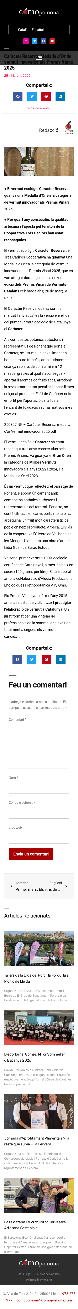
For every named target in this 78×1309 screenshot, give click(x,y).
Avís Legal (24, 1274)
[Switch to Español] (38, 30)
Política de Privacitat (39, 1280)
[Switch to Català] (23, 30)
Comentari (17, 720)
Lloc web (15, 828)
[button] (17, 96)
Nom (13, 778)
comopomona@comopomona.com (44, 1300)
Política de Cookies (47, 1274)
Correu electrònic (22, 803)
